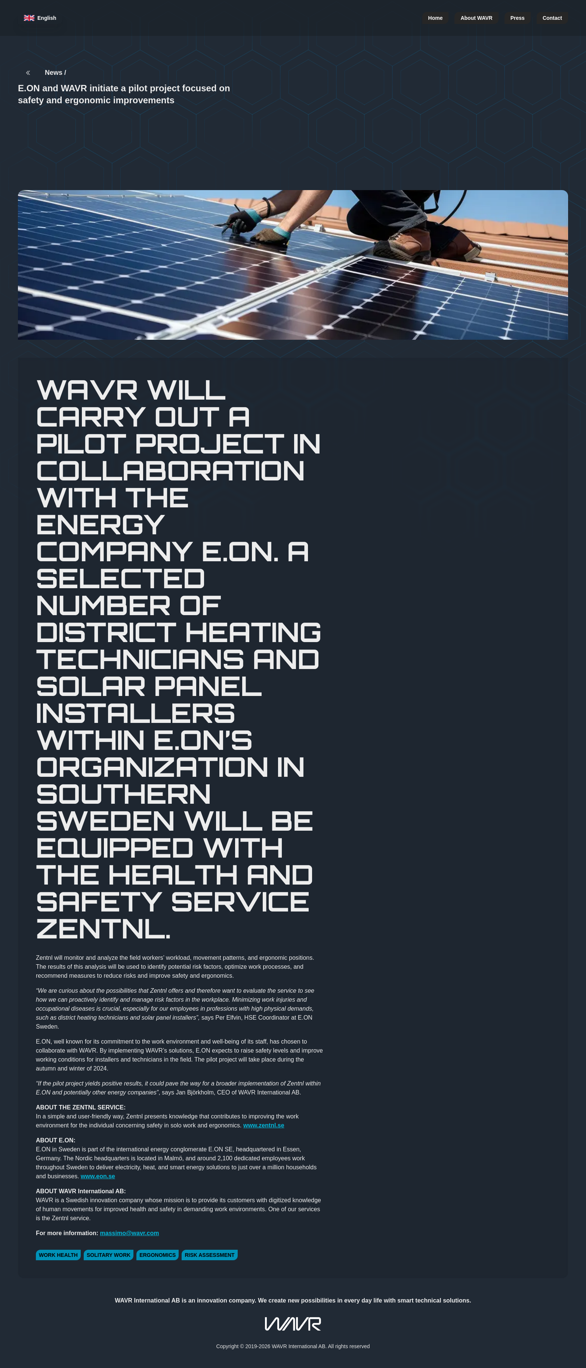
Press (518, 18)
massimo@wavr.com (129, 1233)
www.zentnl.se (263, 1125)
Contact (552, 18)
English (40, 18)
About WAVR (476, 18)
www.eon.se (98, 1176)
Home (435, 18)
